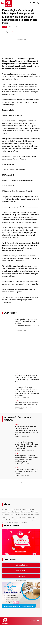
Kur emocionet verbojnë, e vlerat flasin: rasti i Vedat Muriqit (26, 321)
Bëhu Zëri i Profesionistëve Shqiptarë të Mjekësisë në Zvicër (26, 471)
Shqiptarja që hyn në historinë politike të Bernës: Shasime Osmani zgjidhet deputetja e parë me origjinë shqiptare (27, 391)
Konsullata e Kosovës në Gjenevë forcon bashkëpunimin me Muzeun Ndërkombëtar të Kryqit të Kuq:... (27, 430)
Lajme (4, 27)
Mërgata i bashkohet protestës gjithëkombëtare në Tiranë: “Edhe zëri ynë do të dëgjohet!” (27, 445)
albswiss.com (13, 32)
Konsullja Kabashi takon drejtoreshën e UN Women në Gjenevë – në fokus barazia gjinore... (26, 459)
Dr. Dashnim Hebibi (20, 450)
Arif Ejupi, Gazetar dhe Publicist (23, 325)
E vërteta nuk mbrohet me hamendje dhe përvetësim (26, 404)
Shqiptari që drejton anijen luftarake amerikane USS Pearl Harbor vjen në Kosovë (27, 377)
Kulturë (17, 424)
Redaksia (17, 382)
